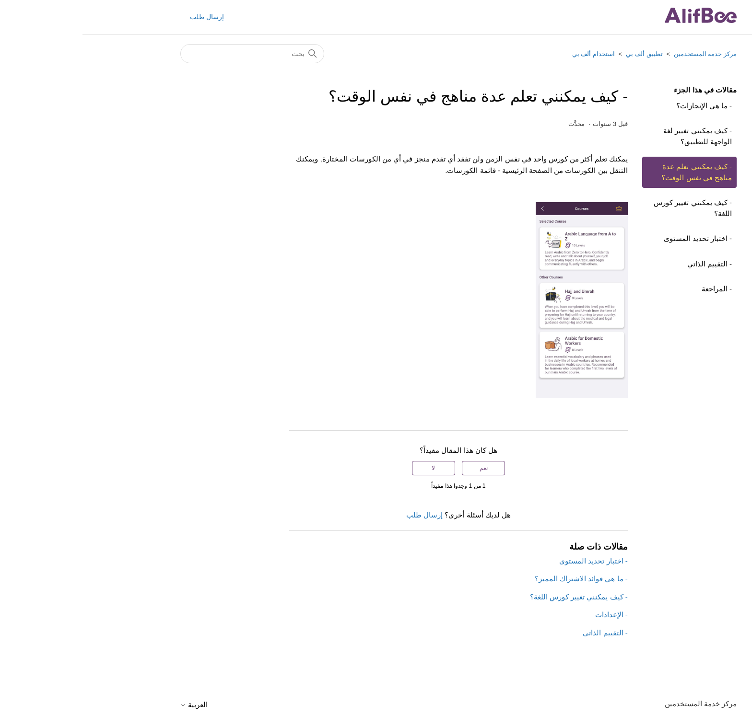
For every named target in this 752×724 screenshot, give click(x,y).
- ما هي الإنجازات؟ (622, 106)
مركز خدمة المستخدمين (622, 53)
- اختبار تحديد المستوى (615, 238)
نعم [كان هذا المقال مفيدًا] (401, 468)
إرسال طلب (124, 17)
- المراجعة (634, 289)
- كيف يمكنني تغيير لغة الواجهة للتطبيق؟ (615, 136)
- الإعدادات (529, 614)
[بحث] (170, 53)
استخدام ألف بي (511, 53)
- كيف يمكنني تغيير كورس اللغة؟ (610, 208)
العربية (111, 705)
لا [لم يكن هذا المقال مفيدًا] (350, 468)
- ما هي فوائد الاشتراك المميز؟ (498, 579)
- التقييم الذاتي (627, 264)
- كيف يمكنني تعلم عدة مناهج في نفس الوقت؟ (614, 172)
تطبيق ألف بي (561, 53)
